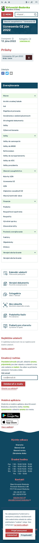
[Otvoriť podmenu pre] (35, 96)
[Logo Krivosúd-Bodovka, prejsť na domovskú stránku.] (19, 8)
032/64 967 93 (19, 498)
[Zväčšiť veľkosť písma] (31, 2)
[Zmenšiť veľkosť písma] (29, 2)
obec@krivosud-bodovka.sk (19, 500)
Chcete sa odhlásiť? (9, 389)
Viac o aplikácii (7, 427)
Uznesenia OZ (25, 41)
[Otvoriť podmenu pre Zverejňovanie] (35, 90)
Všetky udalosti (7, 349)
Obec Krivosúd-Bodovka (26, 535)
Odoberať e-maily (13, 384)
